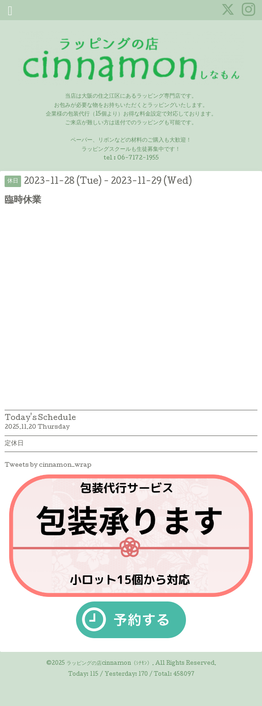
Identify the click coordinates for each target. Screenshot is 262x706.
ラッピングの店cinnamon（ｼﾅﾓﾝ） (109, 664)
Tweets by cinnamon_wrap (48, 466)
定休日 (14, 443)
